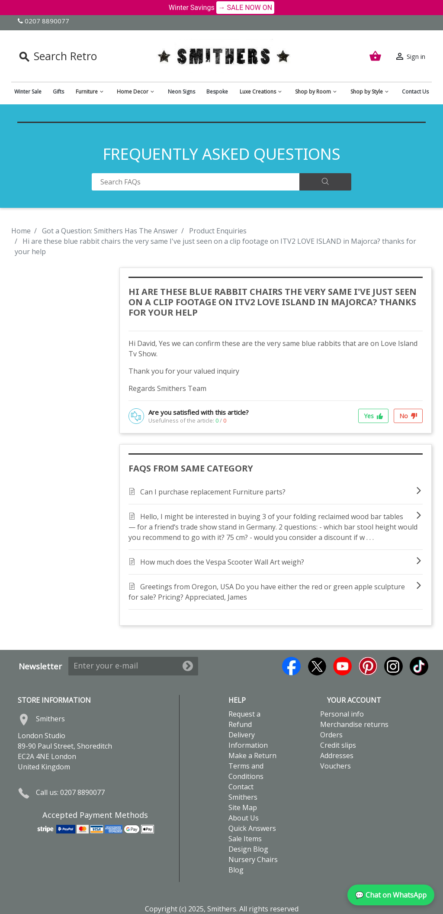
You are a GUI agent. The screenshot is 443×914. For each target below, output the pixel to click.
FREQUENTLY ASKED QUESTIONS (221, 154)
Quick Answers (252, 828)
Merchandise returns (354, 724)
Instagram (393, 666)
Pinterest (368, 666)
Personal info (342, 714)
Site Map (242, 807)
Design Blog (248, 849)
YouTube (342, 666)
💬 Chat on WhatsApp (391, 895)
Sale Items (245, 838)
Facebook (291, 666)
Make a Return (252, 755)
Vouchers (335, 766)
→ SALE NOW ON (245, 7)
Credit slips (338, 745)
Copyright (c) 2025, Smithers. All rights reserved (222, 909)
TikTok (419, 666)
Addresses (336, 755)
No (408, 416)
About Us (243, 818)
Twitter (317, 666)
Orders (331, 735)
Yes (373, 416)
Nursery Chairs (253, 859)
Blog (236, 870)
